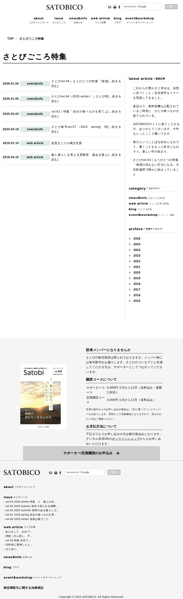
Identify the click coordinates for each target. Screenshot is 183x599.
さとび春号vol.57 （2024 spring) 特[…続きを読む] (86, 129)
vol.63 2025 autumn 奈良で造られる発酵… (31, 506)
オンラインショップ (126, 438)
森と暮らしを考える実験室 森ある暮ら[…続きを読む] (86, 157)
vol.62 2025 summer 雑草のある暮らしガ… (32, 510)
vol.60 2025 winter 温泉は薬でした (27, 519)
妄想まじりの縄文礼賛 (66, 143)
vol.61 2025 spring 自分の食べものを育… (31, 514)
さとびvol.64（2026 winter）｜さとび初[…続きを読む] (86, 99)
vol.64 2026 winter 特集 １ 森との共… (31, 501)
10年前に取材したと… (19, 544)
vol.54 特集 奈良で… (18, 540)
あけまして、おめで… (19, 531)
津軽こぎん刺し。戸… (19, 536)
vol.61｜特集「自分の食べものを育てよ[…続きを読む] (86, 114)
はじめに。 (12, 549)
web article (35, 143)
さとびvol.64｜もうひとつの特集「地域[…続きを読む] (86, 83)
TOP (10, 38)
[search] (141, 6)
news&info (35, 83)
